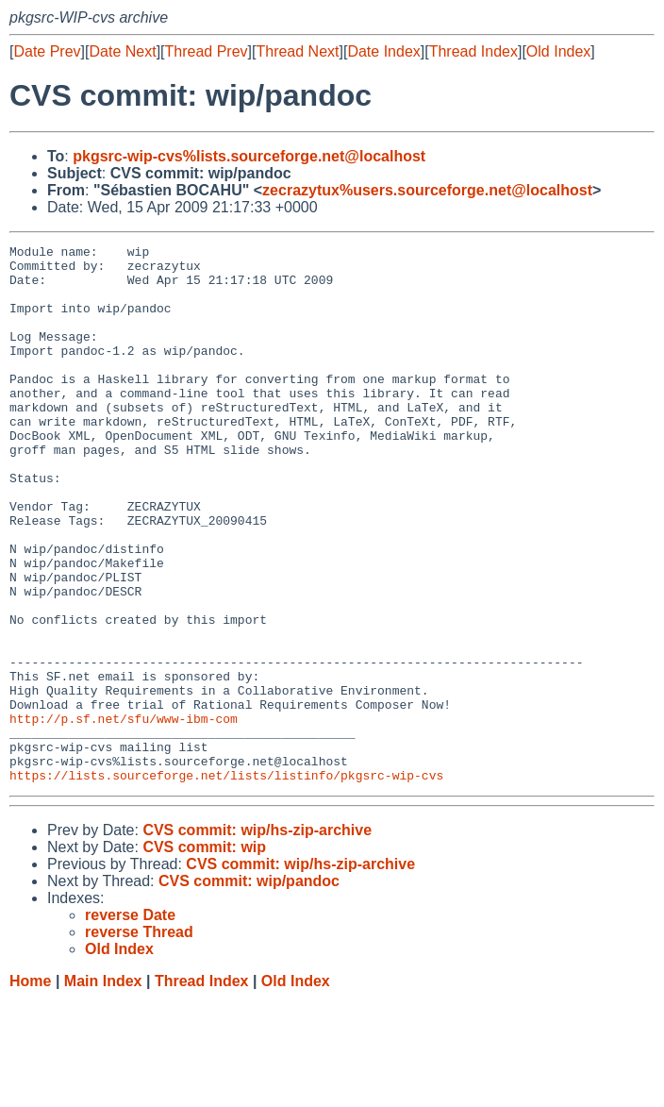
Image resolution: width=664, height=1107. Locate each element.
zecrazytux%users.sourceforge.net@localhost (427, 190)
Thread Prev (206, 51)
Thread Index (473, 51)
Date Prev (46, 51)
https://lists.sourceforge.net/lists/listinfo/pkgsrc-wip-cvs (226, 882)
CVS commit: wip (204, 955)
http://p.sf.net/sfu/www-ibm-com (123, 814)
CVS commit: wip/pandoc (249, 989)
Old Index (558, 51)
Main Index (103, 1089)
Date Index (383, 51)
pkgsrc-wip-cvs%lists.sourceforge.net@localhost (249, 156)
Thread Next (297, 51)
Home (30, 1089)
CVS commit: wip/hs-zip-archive (257, 938)
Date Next (122, 51)
